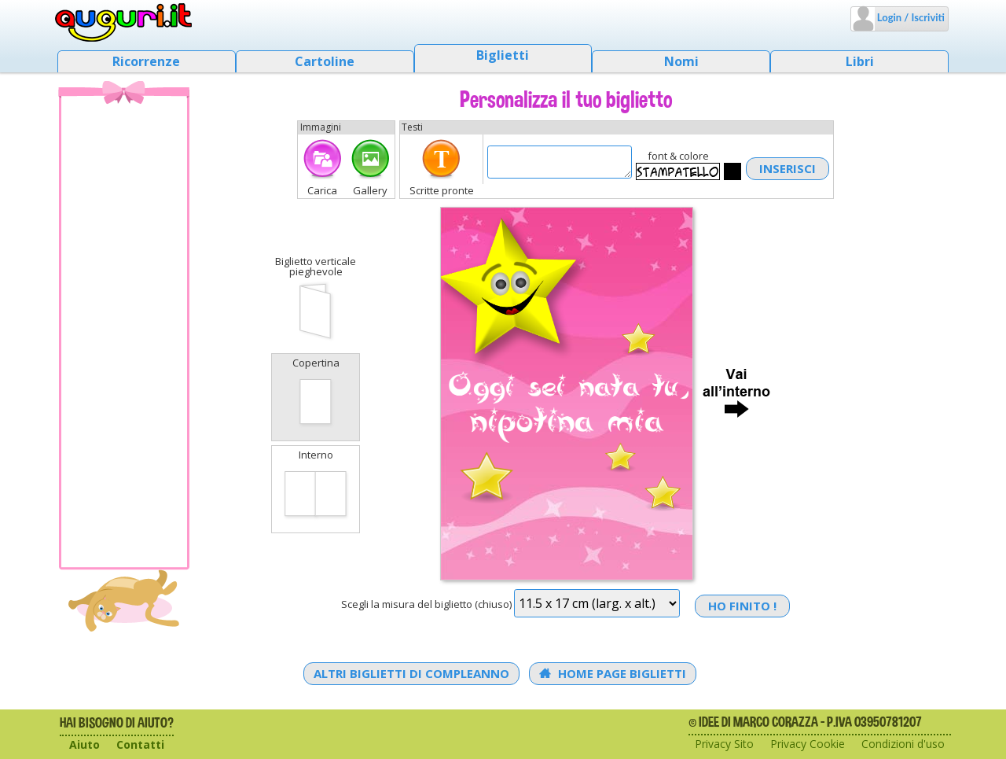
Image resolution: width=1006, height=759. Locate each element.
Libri (860, 61)
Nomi (681, 61)
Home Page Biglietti (612, 673)
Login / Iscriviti (910, 17)
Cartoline (324, 61)
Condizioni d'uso (903, 743)
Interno (315, 487)
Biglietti (502, 55)
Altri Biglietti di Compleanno (411, 673)
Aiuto (84, 744)
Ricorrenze (146, 61)
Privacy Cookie (807, 743)
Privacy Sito (724, 743)
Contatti (140, 744)
